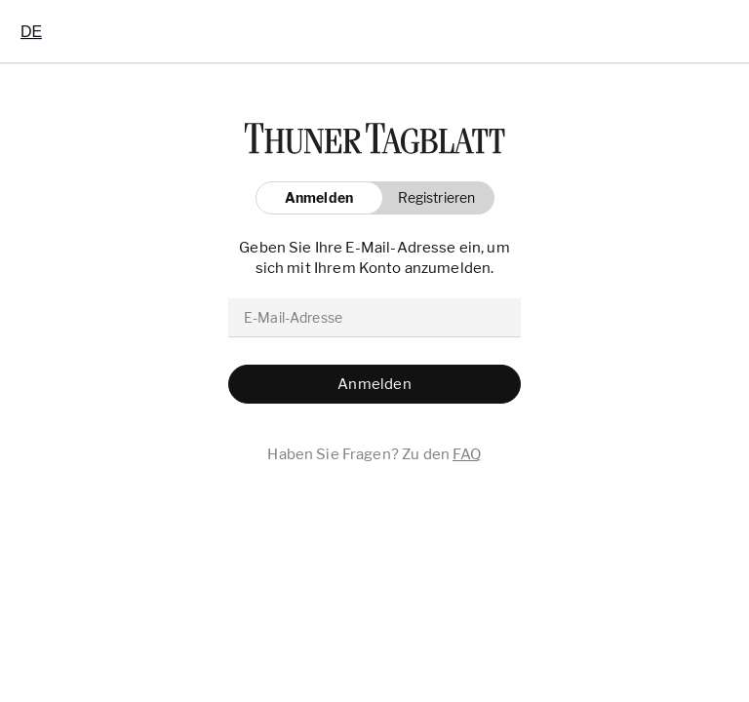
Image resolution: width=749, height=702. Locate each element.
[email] (374, 317)
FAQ (467, 454)
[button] (431, 197)
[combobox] (31, 31)
